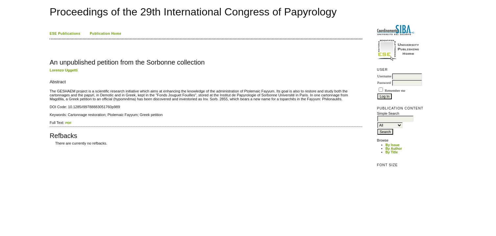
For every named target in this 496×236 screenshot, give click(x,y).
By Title (392, 152)
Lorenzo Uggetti (64, 70)
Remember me (395, 90)
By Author (394, 148)
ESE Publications (65, 33)
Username (384, 76)
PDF (68, 123)
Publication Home (105, 33)
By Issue (393, 145)
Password (384, 83)
